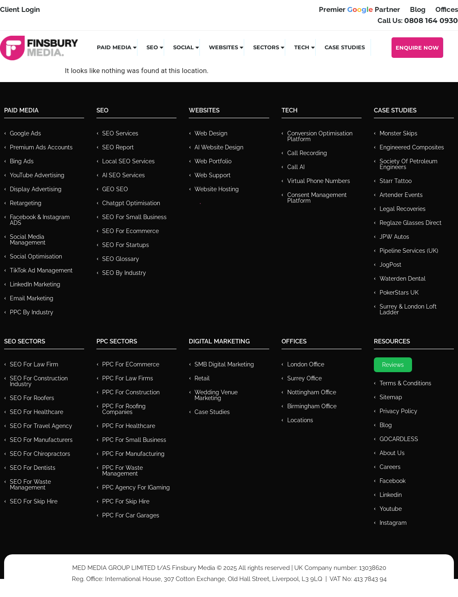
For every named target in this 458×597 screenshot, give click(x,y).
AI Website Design (219, 147)
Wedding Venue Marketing (216, 395)
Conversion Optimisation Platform (320, 136)
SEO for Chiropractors (40, 454)
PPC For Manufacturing (133, 454)
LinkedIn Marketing (35, 284)
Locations (300, 420)
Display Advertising (36, 189)
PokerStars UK (399, 292)
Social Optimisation (36, 256)
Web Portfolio (213, 161)
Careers (390, 467)
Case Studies (345, 47)
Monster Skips (398, 133)
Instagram (393, 522)
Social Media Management (28, 239)
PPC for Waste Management (122, 470)
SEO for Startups (125, 245)
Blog (386, 425)
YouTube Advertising (37, 175)
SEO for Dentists (32, 467)
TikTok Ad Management (41, 270)
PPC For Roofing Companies (124, 409)
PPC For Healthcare (128, 426)
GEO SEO (115, 189)
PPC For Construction (131, 392)
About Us (392, 453)
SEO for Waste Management (30, 484)
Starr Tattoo (396, 181)
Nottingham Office (311, 392)
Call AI (296, 167)
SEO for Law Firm (34, 364)
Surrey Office (304, 378)
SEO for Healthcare (36, 412)
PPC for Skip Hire (125, 501)
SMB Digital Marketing (224, 364)
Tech (305, 47)
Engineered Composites (412, 147)
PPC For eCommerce (130, 364)
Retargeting (25, 203)
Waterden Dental (403, 278)
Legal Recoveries (403, 209)
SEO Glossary (120, 259)
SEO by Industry (124, 273)
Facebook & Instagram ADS (40, 220)
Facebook (392, 481)
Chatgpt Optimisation (131, 203)
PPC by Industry (31, 312)
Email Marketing (31, 298)
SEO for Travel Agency (41, 426)
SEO (155, 47)
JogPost (390, 264)
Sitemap (391, 397)
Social (186, 47)
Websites (226, 47)
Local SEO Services (128, 161)
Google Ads (25, 133)
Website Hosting (217, 189)
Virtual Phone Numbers (318, 181)
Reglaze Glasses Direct (411, 223)
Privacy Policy (398, 411)
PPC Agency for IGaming (136, 487)
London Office (305, 364)
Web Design (211, 133)
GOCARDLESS (399, 439)
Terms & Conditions (405, 383)
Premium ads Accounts (41, 147)
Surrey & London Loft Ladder (408, 309)
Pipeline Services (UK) (409, 250)
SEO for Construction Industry (39, 381)
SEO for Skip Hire (33, 501)
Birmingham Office (312, 406)
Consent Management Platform (317, 198)
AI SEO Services (123, 175)
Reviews (393, 364)
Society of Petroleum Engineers (408, 164)
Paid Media (117, 47)
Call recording (307, 153)
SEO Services (120, 133)
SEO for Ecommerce (130, 231)
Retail (202, 378)
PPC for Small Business (134, 440)
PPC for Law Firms (127, 378)
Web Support (213, 175)
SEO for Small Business (134, 217)
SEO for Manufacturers (41, 440)
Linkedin (391, 495)
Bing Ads (22, 161)
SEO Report (118, 147)
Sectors (269, 47)
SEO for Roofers (32, 398)
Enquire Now (417, 47)
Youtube (391, 509)
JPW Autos (394, 236)
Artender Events (401, 195)
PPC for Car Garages (130, 515)
